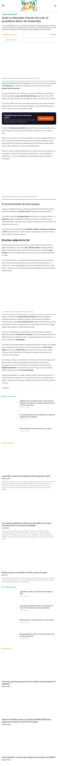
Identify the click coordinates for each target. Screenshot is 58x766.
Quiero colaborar (46, 118)
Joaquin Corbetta (11, 40)
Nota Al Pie (5, 575)
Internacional (9, 14)
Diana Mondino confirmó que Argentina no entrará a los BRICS (28, 757)
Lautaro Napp (5, 528)
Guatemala (13, 156)
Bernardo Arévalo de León (11, 83)
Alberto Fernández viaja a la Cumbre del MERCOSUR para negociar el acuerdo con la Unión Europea (26, 720)
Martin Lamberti (6, 478)
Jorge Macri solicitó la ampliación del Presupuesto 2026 (26, 476)
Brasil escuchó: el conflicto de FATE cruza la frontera (24, 572)
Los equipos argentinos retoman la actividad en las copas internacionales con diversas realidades (26, 524)
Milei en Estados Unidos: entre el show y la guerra (36, 428)
